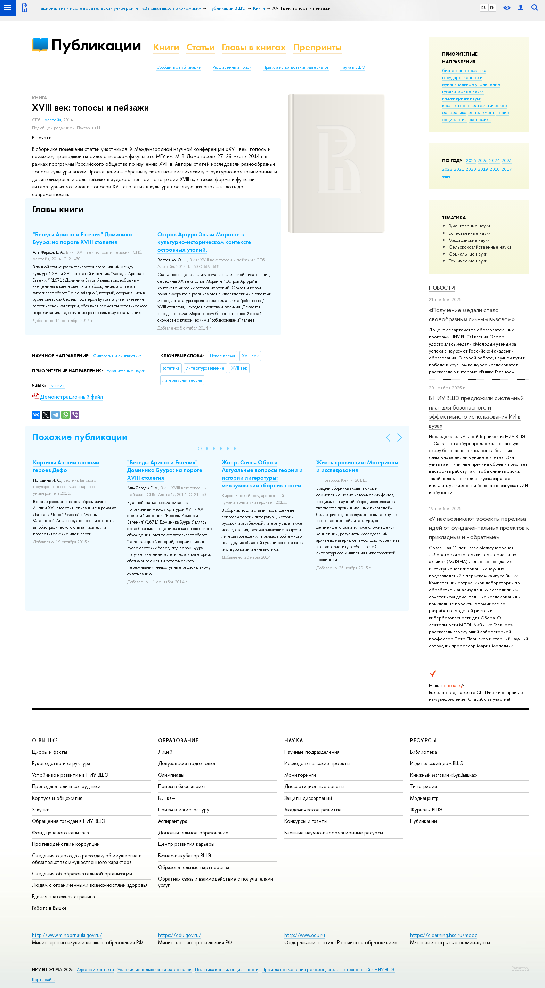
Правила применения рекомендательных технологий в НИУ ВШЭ (328, 969)
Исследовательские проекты (317, 763)
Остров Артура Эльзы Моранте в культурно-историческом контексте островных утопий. (204, 241)
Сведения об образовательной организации (82, 873)
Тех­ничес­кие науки (468, 261)
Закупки (41, 809)
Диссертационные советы (314, 786)
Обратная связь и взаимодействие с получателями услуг (215, 881)
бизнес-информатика (464, 70)
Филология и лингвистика (117, 356)
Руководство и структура (61, 763)
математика (454, 112)
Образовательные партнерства (193, 867)
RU (484, 7)
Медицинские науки (469, 240)
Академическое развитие (313, 809)
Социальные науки (468, 254)
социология (454, 119)
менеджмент (481, 112)
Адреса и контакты (95, 969)
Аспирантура (172, 821)
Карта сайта (43, 979)
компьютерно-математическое (474, 105)
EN (492, 7)
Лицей (165, 751)
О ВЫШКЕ (45, 740)
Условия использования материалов (154, 969)
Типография (423, 786)
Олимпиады (171, 774)
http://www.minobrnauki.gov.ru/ (67, 935)
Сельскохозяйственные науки (480, 247)
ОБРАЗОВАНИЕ (178, 740)
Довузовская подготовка (186, 763)
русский (57, 385)
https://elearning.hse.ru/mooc (443, 935)
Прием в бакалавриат (182, 786)
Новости (442, 287)
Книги (166, 47)
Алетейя (52, 120)
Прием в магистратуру (183, 809)
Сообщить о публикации (178, 67)
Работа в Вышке (49, 908)
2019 (483, 169)
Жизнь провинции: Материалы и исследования (357, 466)
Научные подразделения (312, 751)
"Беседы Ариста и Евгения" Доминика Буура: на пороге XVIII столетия (82, 238)
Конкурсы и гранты (305, 821)
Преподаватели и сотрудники (66, 786)
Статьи (200, 47)
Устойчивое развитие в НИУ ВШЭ (70, 774)
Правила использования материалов (296, 67)
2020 (471, 169)
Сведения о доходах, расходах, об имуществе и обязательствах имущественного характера (87, 858)
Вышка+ (166, 798)
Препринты (317, 47)
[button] (199, 448)
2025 (483, 160)
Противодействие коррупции (66, 844)
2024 (494, 160)
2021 (459, 169)
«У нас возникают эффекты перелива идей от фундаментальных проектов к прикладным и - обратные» (479, 528)
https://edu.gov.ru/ (179, 935)
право (502, 112)
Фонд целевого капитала (60, 832)
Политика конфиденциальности (226, 969)
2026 (471, 160)
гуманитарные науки (463, 91)
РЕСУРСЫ (423, 740)
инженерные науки (461, 98)
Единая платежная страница (63, 896)
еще (446, 176)
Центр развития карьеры (186, 844)
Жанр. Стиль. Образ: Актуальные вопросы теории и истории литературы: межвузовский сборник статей (262, 474)
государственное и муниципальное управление (471, 80)
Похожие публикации (80, 437)
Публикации (96, 44)
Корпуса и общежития (57, 798)
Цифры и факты (49, 751)
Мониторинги (300, 774)
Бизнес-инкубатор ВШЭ (184, 855)
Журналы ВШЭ (426, 809)
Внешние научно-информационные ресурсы (333, 832)
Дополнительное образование (193, 832)
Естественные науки (470, 233)
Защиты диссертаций (308, 798)
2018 (495, 169)
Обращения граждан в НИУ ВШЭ (68, 821)
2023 (507, 160)
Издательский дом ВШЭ (437, 763)
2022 (447, 169)
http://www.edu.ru (304, 935)
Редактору (520, 967)
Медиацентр (424, 798)
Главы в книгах (254, 47)
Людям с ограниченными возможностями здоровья (90, 885)
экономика (480, 119)
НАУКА (293, 740)
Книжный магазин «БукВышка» (443, 774)
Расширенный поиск (232, 67)
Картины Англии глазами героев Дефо (66, 466)
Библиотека (423, 751)
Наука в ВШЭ (352, 67)
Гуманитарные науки (469, 225)
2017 (507, 169)
